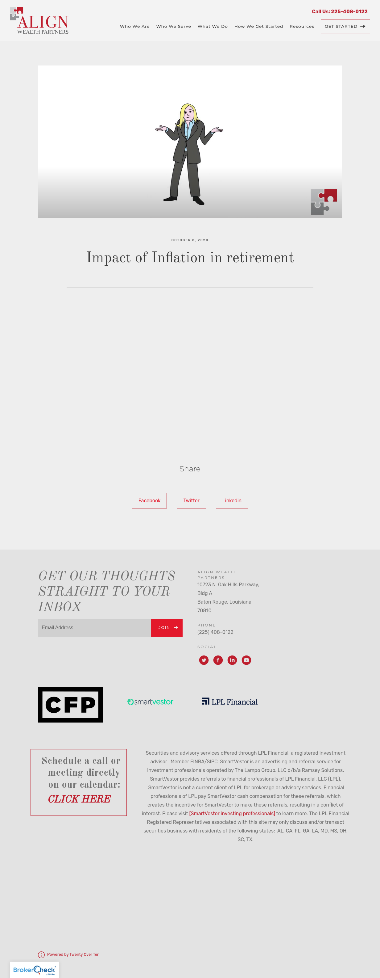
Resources (302, 26)
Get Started (341, 26)
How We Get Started (258, 26)
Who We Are (135, 26)
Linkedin (232, 501)
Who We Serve (173, 26)
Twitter (191, 501)
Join (164, 627)
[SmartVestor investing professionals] (232, 813)
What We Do (213, 26)
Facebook (149, 501)
